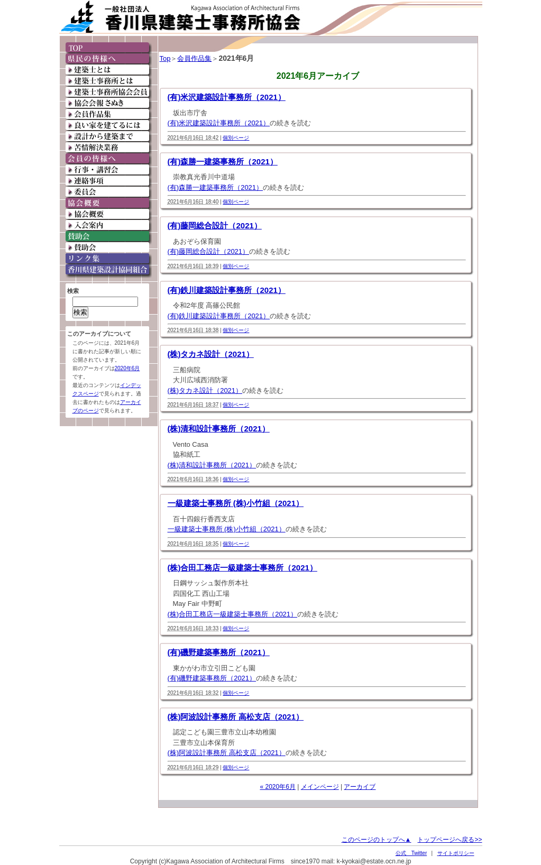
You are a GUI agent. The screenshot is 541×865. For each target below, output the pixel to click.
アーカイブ (359, 786)
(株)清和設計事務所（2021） (219, 428)
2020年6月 (127, 368)
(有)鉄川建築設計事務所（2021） (227, 290)
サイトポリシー (455, 853)
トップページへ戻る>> (449, 839)
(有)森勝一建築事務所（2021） (223, 161)
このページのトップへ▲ (376, 839)
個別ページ (236, 138)
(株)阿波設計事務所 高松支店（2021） (236, 716)
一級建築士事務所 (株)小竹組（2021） (236, 503)
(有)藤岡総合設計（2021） (215, 225)
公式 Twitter (411, 853)
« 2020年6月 (278, 786)
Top (165, 58)
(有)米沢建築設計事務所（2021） (227, 97)
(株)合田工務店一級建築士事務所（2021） (242, 567)
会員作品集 (194, 58)
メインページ (320, 786)
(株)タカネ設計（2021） (211, 353)
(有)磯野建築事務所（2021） (219, 652)
